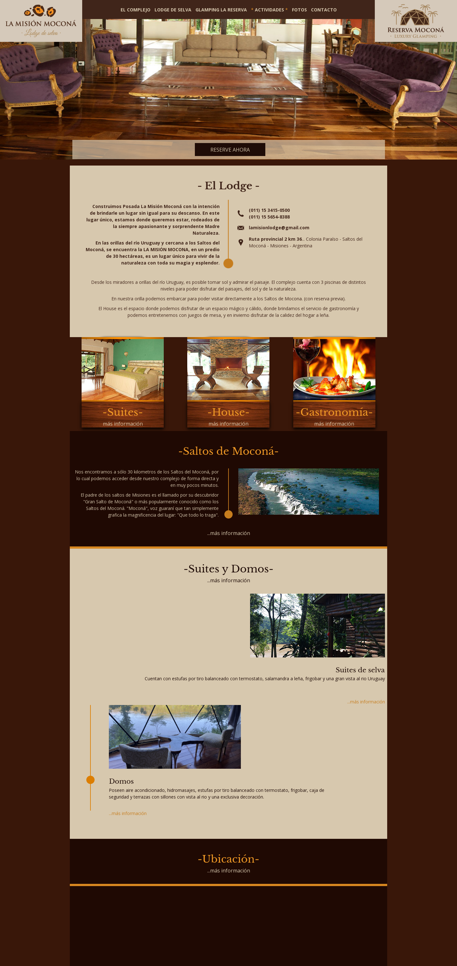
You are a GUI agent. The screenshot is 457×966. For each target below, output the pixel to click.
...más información (228, 533)
